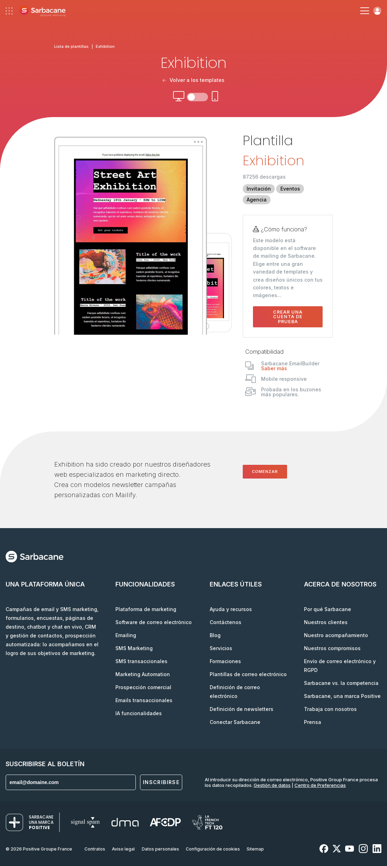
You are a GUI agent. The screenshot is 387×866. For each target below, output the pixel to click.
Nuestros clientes (326, 622)
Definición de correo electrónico (235, 691)
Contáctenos (225, 622)
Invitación (259, 189)
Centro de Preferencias (320, 785)
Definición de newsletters (241, 709)
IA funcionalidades (138, 713)
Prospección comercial (143, 687)
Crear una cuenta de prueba (288, 316)
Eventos (290, 189)
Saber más (274, 368)
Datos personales (160, 849)
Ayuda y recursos (231, 609)
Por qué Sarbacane (327, 609)
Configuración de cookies (213, 849)
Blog (215, 635)
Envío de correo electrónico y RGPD (340, 665)
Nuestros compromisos (332, 648)
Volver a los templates (193, 80)
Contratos (94, 849)
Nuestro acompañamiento (336, 635)
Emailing (125, 635)
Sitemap (255, 849)
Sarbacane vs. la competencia (341, 683)
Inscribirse (161, 782)
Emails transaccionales (143, 700)
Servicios (221, 648)
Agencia (257, 200)
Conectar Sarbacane (235, 722)
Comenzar (265, 471)
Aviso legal (123, 849)
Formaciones (225, 661)
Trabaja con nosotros (330, 709)
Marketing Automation (142, 674)
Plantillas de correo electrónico (248, 674)
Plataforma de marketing (145, 609)
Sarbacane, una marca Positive (342, 696)
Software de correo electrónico (153, 622)
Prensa (312, 722)
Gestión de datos (272, 785)
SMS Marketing (134, 648)
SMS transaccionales (141, 661)
